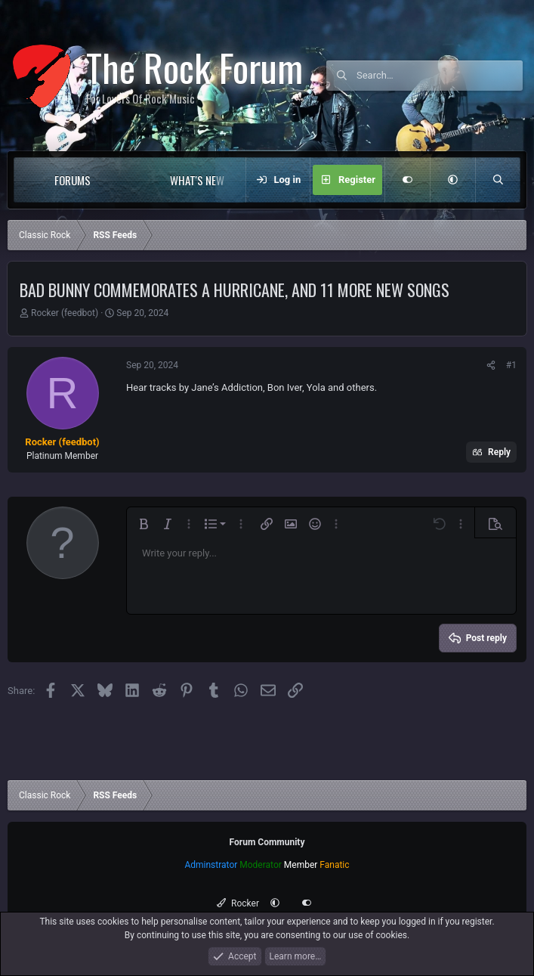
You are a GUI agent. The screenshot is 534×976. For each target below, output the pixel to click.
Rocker (237, 903)
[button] (121, 180)
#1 (511, 365)
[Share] (491, 365)
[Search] (440, 75)
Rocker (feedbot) (64, 313)
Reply (499, 452)
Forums (72, 180)
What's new (197, 180)
